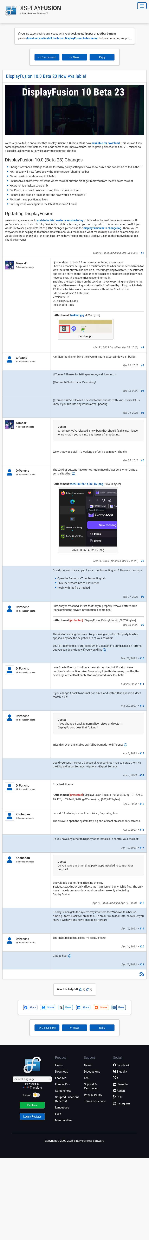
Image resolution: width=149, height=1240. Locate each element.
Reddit (119, 1090)
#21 (141, 964)
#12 (141, 705)
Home (59, 1065)
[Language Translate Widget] (32, 1079)
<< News (74, 57)
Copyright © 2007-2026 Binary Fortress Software (74, 1140)
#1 (142, 253)
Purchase (32, 1105)
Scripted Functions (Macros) (67, 1099)
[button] (31, 10)
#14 (141, 775)
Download (61, 1071)
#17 (141, 847)
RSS (117, 1097)
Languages (62, 1107)
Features (60, 1078)
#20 (141, 946)
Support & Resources (91, 1086)
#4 (142, 390)
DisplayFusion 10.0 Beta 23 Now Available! (46, 76)
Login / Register (32, 1116)
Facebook (121, 1065)
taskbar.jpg (77, 315)
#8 (142, 596)
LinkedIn (120, 1084)
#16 (141, 829)
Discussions (92, 1071)
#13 (141, 753)
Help (58, 1114)
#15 (141, 803)
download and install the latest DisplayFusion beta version (62, 38)
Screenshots (63, 1090)
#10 (141, 658)
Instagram (121, 1103)
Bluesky (120, 1071)
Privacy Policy (93, 1095)
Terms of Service (95, 1101)
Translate (32, 1087)
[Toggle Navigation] (142, 5)
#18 (141, 903)
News (87, 1065)
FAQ (86, 1078)
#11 (141, 683)
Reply (102, 57)
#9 (142, 624)
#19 (141, 928)
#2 (142, 347)
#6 (142, 460)
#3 (142, 365)
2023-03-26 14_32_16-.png (86, 483)
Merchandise (63, 1120)
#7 (142, 561)
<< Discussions (47, 57)
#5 (142, 412)
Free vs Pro (62, 1084)
